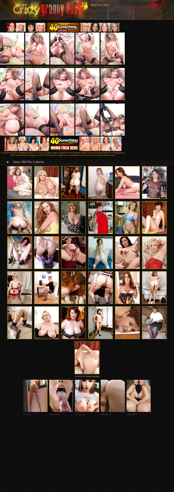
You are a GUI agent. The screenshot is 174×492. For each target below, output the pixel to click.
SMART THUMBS (92, 376)
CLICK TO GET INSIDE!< (63, 102)
